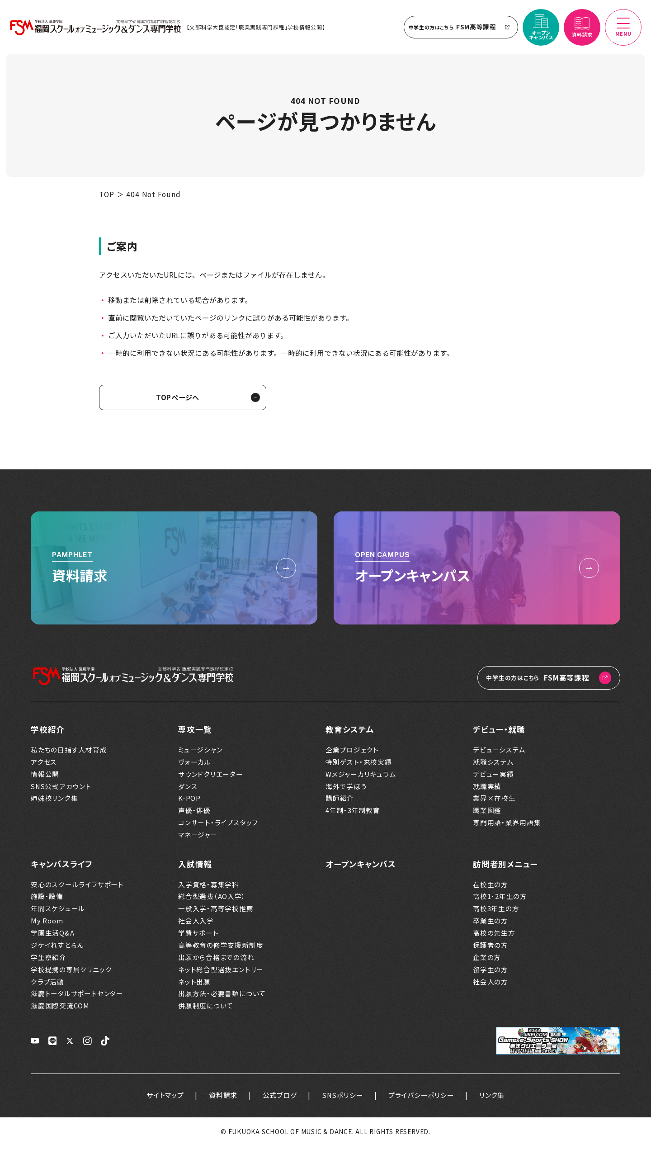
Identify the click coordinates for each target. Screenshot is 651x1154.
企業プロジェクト (352, 757)
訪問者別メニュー (505, 871)
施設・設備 (47, 904)
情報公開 (45, 782)
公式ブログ (278, 1103)
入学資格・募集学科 (208, 892)
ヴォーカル (194, 770)
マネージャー (197, 842)
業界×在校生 (494, 806)
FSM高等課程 (457, 31)
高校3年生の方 (496, 916)
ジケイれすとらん (57, 953)
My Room (47, 928)
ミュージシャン (200, 757)
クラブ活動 (47, 989)
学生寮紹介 (48, 965)
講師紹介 (340, 806)
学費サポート (198, 940)
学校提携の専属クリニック (71, 977)
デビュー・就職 (499, 737)
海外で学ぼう (346, 794)
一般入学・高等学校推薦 (216, 916)
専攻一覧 (195, 737)
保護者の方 (490, 953)
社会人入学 (196, 928)
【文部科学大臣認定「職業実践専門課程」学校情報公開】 (259, 31)
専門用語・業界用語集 (507, 830)
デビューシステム (499, 757)
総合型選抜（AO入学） (212, 904)
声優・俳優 (194, 818)
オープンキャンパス (361, 871)
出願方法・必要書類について (222, 1002)
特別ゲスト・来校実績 (359, 770)
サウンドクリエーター (210, 782)
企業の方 (487, 965)
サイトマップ (159, 1103)
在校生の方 (490, 892)
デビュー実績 (493, 782)
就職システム (493, 770)
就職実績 (487, 794)
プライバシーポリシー (425, 1103)
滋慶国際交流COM (60, 1013)
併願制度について (205, 1013)
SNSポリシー (343, 1103)
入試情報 (195, 871)
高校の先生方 (494, 940)
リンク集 (497, 1103)
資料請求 (219, 1103)
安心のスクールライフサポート (77, 892)
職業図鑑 (487, 818)
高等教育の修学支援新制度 (220, 953)
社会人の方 (490, 989)
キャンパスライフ (62, 871)
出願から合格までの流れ (216, 965)
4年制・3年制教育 (353, 818)
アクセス (44, 770)
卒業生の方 (490, 928)
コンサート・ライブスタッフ (218, 830)
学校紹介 (48, 737)
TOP (106, 202)
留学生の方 (490, 977)
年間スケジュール (58, 916)
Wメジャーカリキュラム (361, 782)
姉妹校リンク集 (54, 806)
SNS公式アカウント (61, 794)
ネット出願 (194, 989)
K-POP (189, 806)
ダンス (188, 794)
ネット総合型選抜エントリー (221, 977)
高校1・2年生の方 (500, 904)
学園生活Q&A (52, 940)
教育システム (350, 737)
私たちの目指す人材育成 (69, 757)
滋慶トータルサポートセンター (77, 1002)
